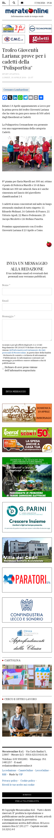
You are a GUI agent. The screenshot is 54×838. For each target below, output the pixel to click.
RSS (4, 774)
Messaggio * (8, 316)
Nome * (6, 285)
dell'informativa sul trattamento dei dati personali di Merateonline (23, 351)
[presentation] (24, 380)
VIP (21, 774)
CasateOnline (26, 770)
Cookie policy (27, 780)
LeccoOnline (42, 770)
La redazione (9, 770)
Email (5, 300)
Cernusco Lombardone (16, 89)
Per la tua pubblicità (27, 801)
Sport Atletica (10, 74)
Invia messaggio (16, 391)
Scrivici (27, 795)
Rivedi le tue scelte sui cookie (18, 784)
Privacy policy (10, 780)
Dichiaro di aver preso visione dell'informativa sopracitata (21, 369)
